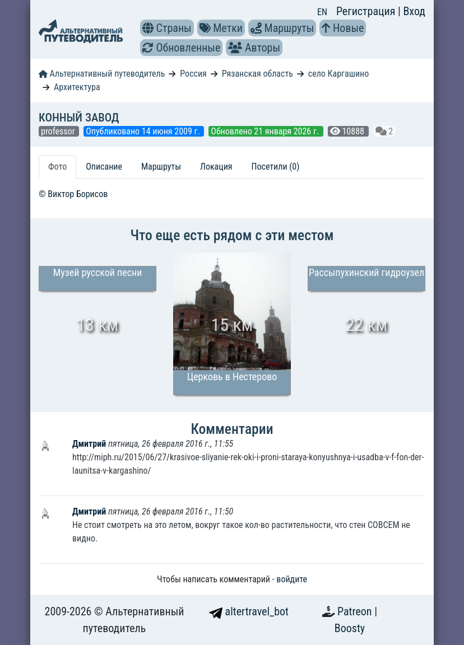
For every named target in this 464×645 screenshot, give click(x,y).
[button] (148, 28)
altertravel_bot (249, 611)
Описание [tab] (104, 166)
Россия (193, 73)
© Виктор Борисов (73, 194)
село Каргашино (338, 73)
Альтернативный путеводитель (102, 73)
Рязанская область (257, 73)
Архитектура (77, 87)
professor (59, 131)
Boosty (350, 628)
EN (322, 12)
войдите (291, 579)
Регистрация (367, 11)
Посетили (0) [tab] (276, 166)
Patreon (355, 611)
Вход (414, 11)
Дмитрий (90, 443)
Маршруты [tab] (161, 166)
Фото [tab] (57, 166)
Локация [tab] (216, 166)
